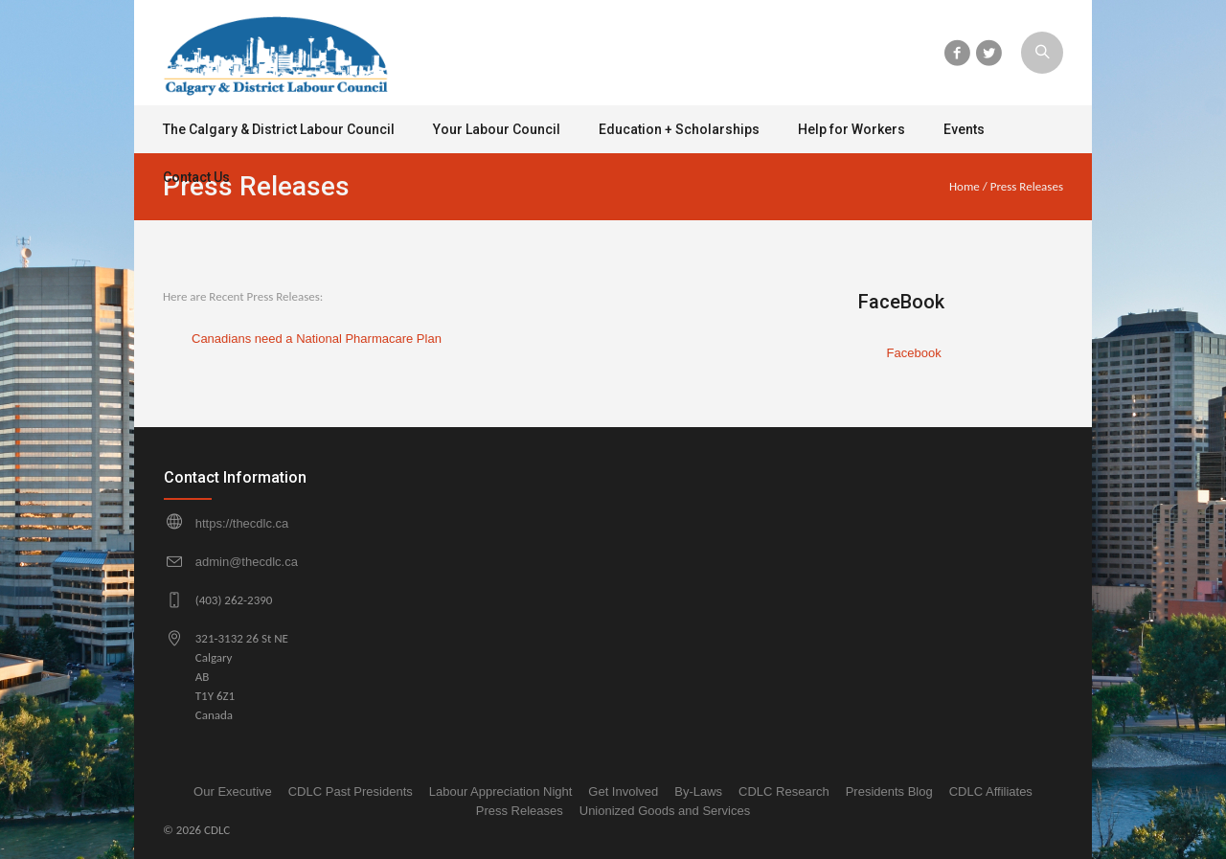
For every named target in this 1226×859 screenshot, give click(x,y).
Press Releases (519, 810)
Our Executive (232, 791)
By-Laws (698, 791)
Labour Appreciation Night (501, 791)
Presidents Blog (889, 791)
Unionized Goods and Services (665, 810)
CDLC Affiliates (991, 791)
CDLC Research (783, 791)
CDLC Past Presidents (350, 791)
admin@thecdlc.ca (246, 561)
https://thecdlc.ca (242, 523)
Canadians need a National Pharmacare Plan (317, 338)
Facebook (914, 353)
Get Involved (623, 791)
